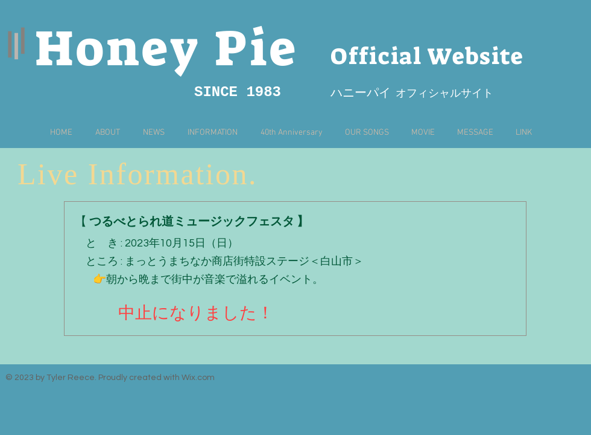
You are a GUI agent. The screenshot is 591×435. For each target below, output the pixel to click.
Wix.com (198, 377)
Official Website (427, 56)
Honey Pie (166, 48)
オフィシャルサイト (442, 93)
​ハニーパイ (360, 93)
